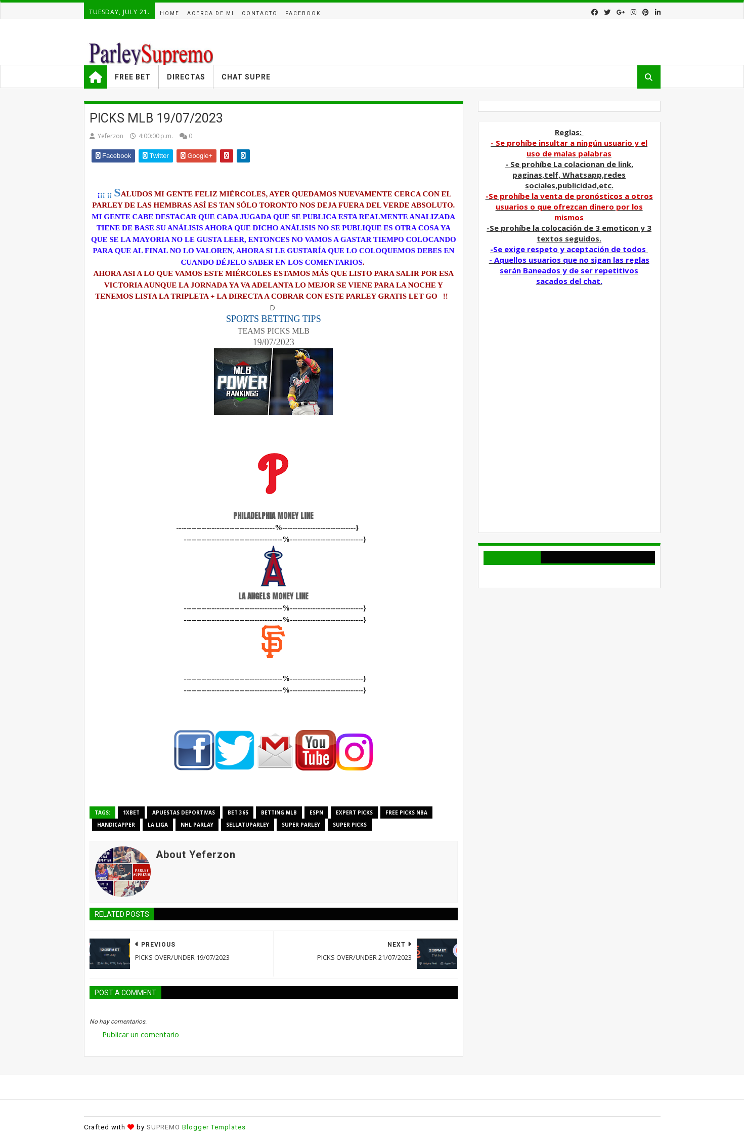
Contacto (260, 13)
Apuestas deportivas (183, 812)
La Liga (158, 824)
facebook (303, 13)
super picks (350, 824)
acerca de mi (210, 13)
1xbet (131, 812)
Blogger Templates (214, 1127)
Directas (186, 77)
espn (316, 812)
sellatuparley (247, 824)
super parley (301, 824)
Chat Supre (246, 77)
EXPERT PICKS (354, 812)
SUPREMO (163, 1127)
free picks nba (406, 812)
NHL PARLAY (197, 824)
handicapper (116, 824)
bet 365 (238, 812)
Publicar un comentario (140, 1034)
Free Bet (133, 77)
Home (170, 13)
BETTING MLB (279, 812)
